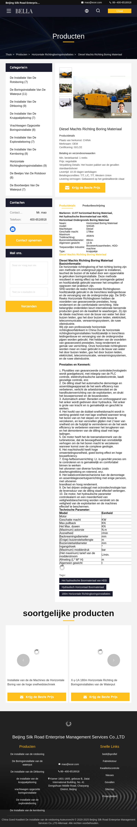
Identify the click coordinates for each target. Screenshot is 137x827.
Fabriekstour (110, 761)
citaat (119, 10)
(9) (23, 103)
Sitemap (109, 789)
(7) (23, 79)
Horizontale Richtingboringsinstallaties (53, 54)
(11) (27, 91)
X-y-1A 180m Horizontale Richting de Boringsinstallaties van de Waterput (94, 682)
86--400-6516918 (120, 2)
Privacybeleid (109, 796)
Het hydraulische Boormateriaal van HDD (84, 580)
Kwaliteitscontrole (109, 768)
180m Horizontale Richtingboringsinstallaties (86, 593)
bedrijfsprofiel (109, 754)
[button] (23, 660)
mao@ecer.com (91, 2)
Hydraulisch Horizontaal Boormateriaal (83, 587)
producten (21, 54)
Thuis (9, 54)
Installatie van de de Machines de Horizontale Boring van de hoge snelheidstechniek (35, 682)
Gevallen (109, 782)
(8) (25, 127)
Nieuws (110, 775)
